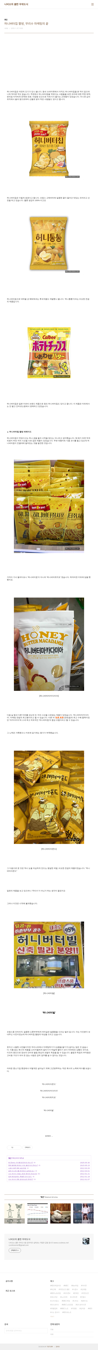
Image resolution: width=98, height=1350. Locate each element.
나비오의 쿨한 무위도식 (16, 4)
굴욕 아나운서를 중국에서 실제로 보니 (21, 1171)
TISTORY (50, 1347)
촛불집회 (54, 1308)
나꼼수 (75, 1289)
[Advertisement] (49, 66)
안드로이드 (55, 1305)
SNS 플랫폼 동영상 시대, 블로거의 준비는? (23, 1165)
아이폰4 (67, 1293)
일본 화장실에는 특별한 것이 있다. (20, 1176)
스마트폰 (74, 1297)
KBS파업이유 (56, 1286)
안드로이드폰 (81, 1305)
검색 (45, 1330)
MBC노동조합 (68, 1305)
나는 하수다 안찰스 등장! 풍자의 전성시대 (22, 1174)
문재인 (76, 1293)
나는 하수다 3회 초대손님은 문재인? (20, 1179)
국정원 (74, 1308)
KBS (90, 1308)
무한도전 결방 (64, 1289)
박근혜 (53, 1289)
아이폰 (84, 1286)
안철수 (83, 1297)
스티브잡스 (55, 1301)
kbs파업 (75, 1286)
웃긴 (9, 1158)
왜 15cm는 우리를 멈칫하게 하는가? (20, 1162)
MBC (67, 1286)
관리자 (58, 1347)
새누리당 (54, 1297)
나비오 (76, 1301)
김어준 (83, 1308)
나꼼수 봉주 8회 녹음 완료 (17, 1168)
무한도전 (86, 1293)
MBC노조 (64, 1308)
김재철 (84, 1289)
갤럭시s (85, 1301)
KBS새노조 (67, 1312)
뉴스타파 (64, 1297)
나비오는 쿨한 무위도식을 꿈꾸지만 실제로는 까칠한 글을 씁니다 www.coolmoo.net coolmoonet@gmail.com (39, 1244)
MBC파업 (66, 1301)
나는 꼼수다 (55, 1312)
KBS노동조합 (56, 1293)
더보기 (52, 1316)
